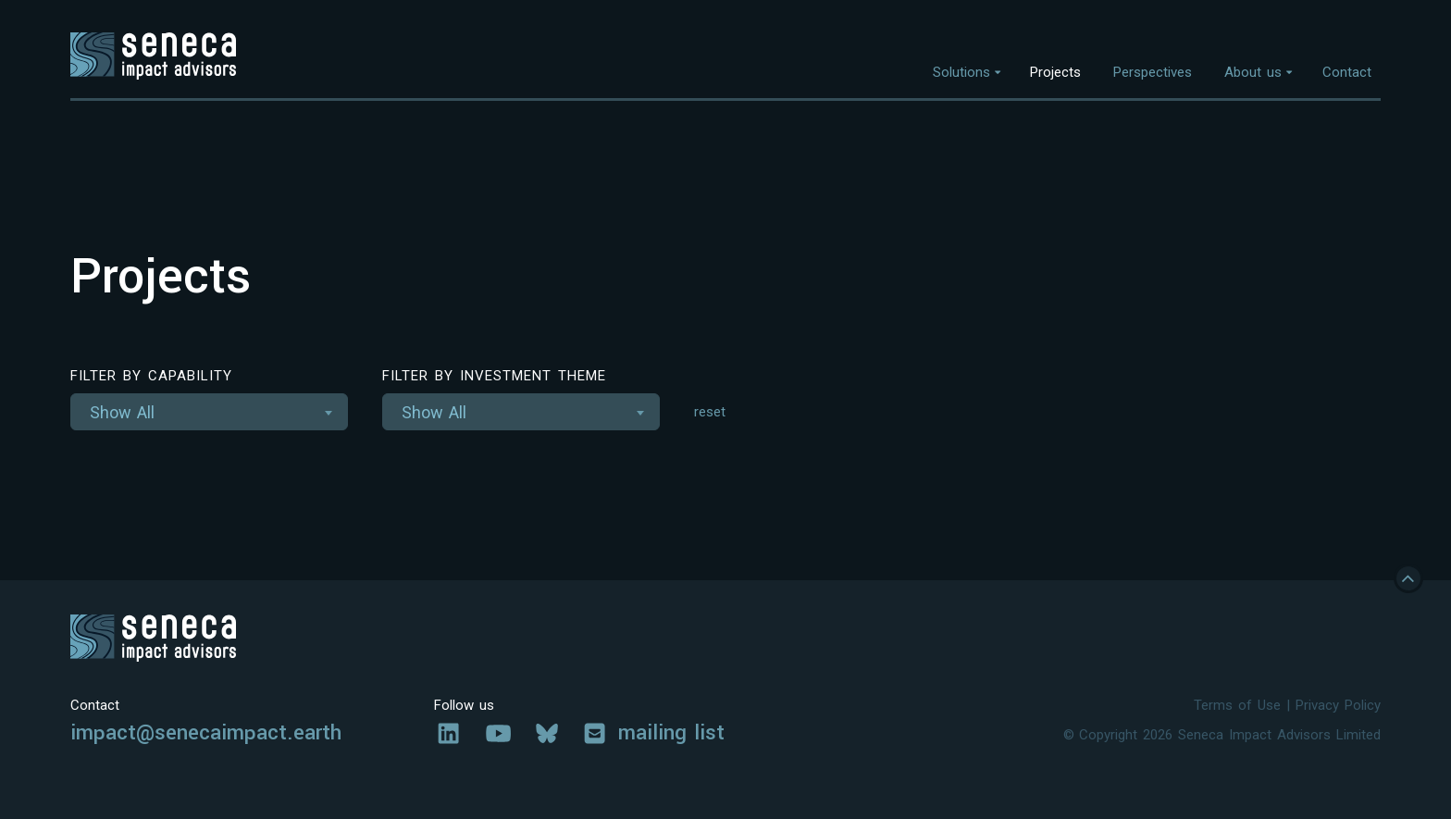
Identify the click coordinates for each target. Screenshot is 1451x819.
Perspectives (1152, 72)
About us (1253, 72)
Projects (1055, 72)
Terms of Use (1237, 705)
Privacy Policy (1338, 705)
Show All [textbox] (122, 412)
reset (710, 412)
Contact (1346, 72)
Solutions (961, 72)
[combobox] (209, 411)
